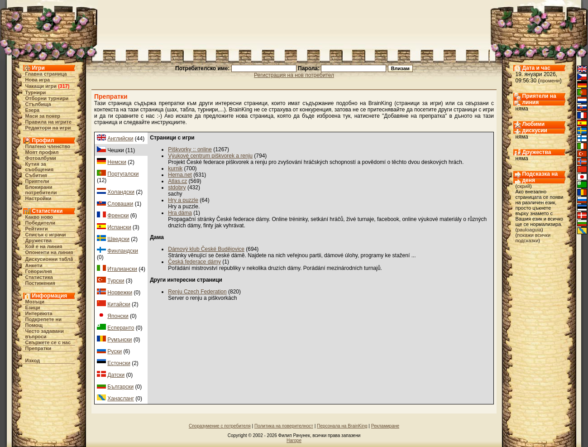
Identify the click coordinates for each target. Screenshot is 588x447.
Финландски (122, 251)
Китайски (118, 304)
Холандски (120, 192)
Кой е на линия (43, 246)
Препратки (38, 348)
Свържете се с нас (48, 342)
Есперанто (120, 328)
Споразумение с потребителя (220, 425)
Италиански (122, 269)
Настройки (38, 198)
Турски (115, 281)
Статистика (39, 277)
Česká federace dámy (194, 262)
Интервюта (39, 313)
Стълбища (38, 104)
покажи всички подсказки (533, 237)
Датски (115, 375)
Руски (114, 351)
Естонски (118, 363)
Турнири (35, 92)
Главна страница (46, 74)
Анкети (34, 265)
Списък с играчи (45, 234)
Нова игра (37, 79)
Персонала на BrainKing (342, 425)
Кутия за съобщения (39, 166)
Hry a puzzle (183, 200)
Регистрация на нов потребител (294, 75)
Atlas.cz (177, 181)
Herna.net (180, 175)
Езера (32, 110)
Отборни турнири (47, 98)
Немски (116, 162)
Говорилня (38, 271)
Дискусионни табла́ (49, 259)
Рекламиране (385, 425)
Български (120, 387)
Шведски (118, 239)
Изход (32, 360)
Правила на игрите (48, 122)
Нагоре (294, 440)
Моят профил (42, 152)
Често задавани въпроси (44, 333)
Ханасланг (120, 398)
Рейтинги (36, 228)
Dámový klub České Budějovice (206, 249)
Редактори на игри (48, 127)
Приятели (37, 181)
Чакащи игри (41, 86)
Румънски (119, 339)
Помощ (34, 325)
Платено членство (48, 146)
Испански (119, 227)
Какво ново (39, 217)
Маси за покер (43, 116)
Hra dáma (180, 213)
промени (550, 80)
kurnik (175, 168)
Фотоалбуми (40, 158)
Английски (120, 138)
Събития (36, 175)
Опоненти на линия (49, 252)
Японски (117, 316)
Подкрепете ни (43, 319)
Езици (32, 307)
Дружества (38, 240)
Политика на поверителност (283, 425)
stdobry (177, 187)
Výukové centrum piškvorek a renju (210, 156)
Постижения (40, 283)
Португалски (123, 174)
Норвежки (119, 292)
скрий (523, 186)
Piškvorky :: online (190, 149)
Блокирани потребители (41, 189)
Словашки (120, 204)
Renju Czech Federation (197, 291)
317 (64, 86)
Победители (40, 223)
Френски (118, 215)
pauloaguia (529, 229)
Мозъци (34, 301)
